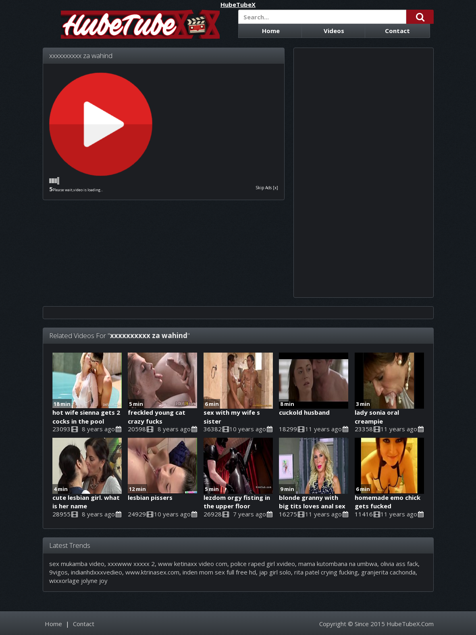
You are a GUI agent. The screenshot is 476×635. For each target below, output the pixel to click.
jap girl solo (275, 572)
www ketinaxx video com (192, 564)
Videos (334, 31)
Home (271, 31)
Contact (397, 31)
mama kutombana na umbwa (337, 564)
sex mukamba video (76, 564)
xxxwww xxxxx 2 (131, 564)
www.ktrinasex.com (152, 572)
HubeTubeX (238, 4)
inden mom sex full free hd (219, 572)
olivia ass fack (399, 564)
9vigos (58, 572)
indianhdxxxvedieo (96, 572)
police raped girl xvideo (263, 564)
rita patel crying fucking (326, 572)
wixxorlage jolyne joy (78, 581)
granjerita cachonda (388, 572)
